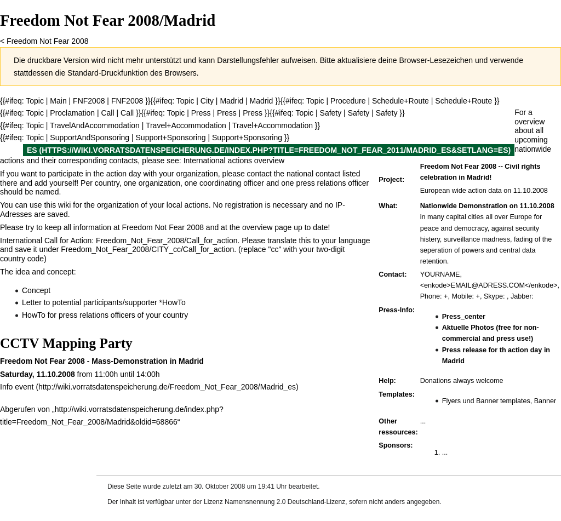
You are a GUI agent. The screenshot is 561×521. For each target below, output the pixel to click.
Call (107, 112)
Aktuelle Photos (468, 327)
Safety (359, 112)
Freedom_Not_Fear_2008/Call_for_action (166, 240)
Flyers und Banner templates (486, 401)
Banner (545, 401)
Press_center (463, 316)
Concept (36, 290)
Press (227, 112)
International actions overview (234, 160)
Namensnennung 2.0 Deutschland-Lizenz (285, 502)
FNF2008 (89, 100)
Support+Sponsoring (171, 137)
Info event (17, 386)
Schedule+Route (400, 100)
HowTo (174, 302)
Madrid (231, 100)
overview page (266, 227)
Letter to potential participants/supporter (89, 302)
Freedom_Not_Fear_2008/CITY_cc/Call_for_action (147, 249)
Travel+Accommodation (186, 125)
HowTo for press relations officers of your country (105, 315)
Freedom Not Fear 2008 (47, 41)
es (32, 150)
